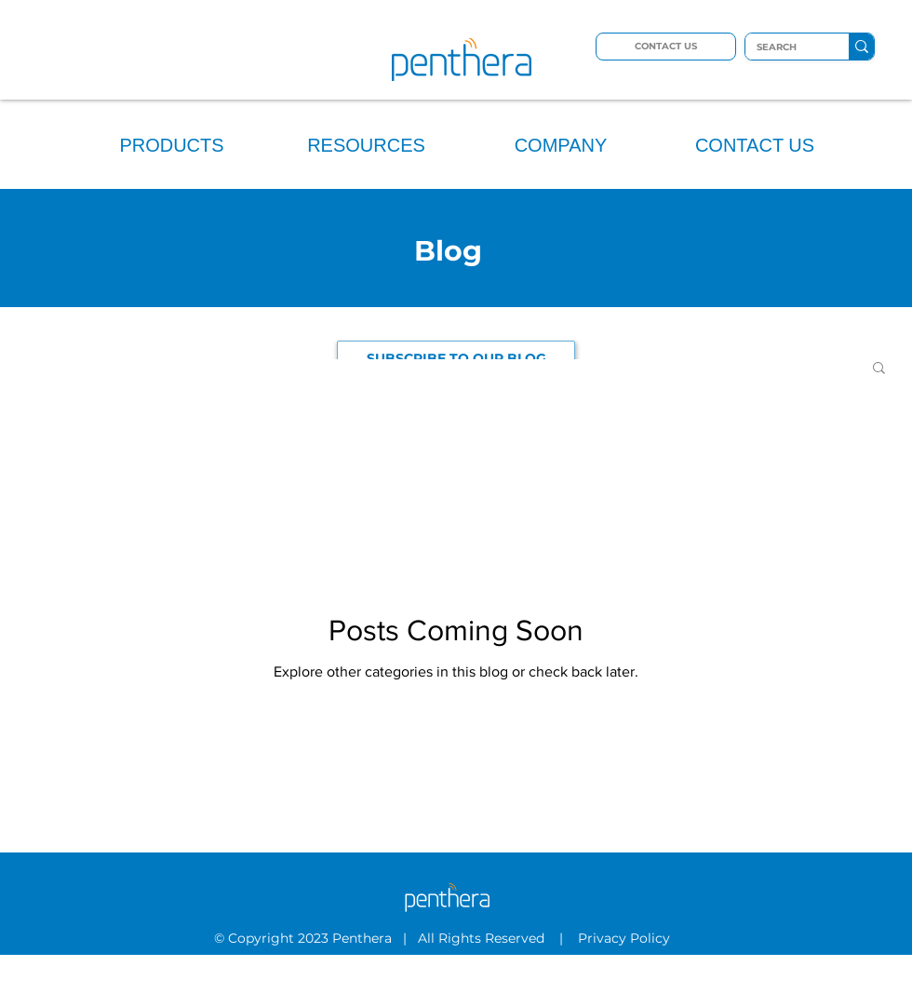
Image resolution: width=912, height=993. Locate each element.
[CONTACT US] (666, 46)
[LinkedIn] (444, 982)
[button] (879, 369)
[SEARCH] (783, 47)
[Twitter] (418, 982)
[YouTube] (469, 982)
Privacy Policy (626, 938)
